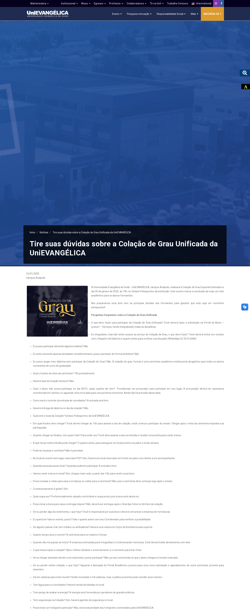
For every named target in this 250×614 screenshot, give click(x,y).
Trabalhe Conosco (177, 3)
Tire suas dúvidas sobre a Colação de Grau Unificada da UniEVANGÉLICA (92, 232)
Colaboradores (136, 3)
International (201, 3)
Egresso (100, 3)
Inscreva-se (211, 14)
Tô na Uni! (157, 3)
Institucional (69, 3)
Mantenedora (39, 3)
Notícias (44, 232)
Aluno (85, 3)
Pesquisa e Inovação (138, 14)
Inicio (32, 232)
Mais (193, 14)
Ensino (115, 14)
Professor (116, 3)
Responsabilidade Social (170, 14)
